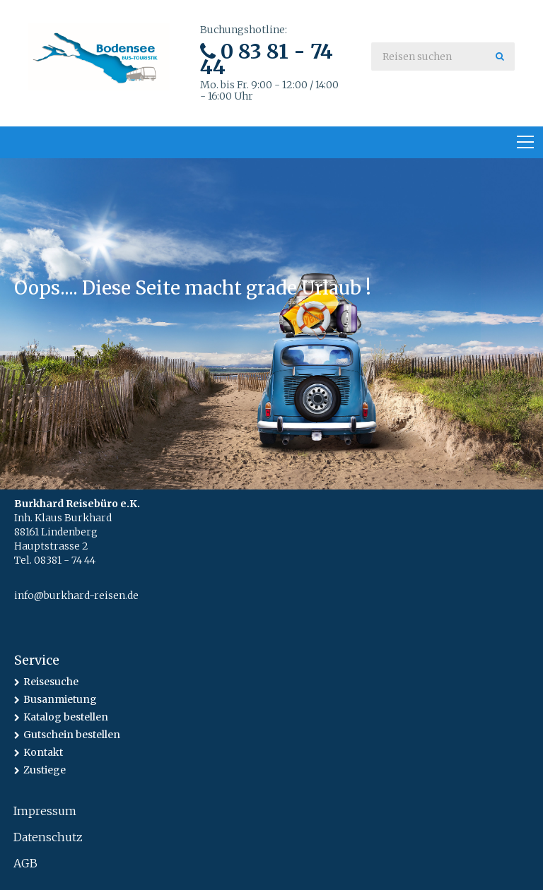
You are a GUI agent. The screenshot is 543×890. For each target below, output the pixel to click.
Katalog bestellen (65, 717)
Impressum (44, 811)
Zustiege (44, 770)
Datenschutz (48, 837)
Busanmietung (60, 699)
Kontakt (43, 752)
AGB (25, 863)
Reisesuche (50, 681)
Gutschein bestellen (71, 734)
